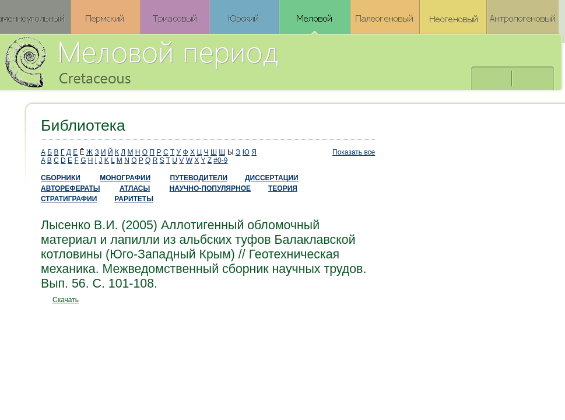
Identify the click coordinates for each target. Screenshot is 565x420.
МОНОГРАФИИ (125, 178)
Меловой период (206, 61)
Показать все (353, 152)
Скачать (65, 300)
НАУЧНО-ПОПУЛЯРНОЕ (210, 188)
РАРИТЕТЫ (133, 199)
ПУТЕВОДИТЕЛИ (199, 178)
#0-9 (220, 160)
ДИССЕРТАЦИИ (272, 178)
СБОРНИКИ (60, 178)
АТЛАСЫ (135, 188)
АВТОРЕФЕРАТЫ (70, 188)
